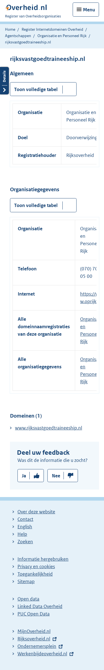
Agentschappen (18, 35)
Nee (56, 476)
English (24, 527)
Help (22, 534)
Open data (28, 599)
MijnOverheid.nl (33, 631)
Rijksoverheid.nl (33, 639)
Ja (24, 476)
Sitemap (26, 581)
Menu (89, 10)
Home (10, 29)
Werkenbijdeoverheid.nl (42, 654)
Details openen (4, 80)
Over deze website (36, 512)
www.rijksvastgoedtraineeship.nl (48, 428)
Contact (25, 519)
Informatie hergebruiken (43, 559)
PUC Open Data (33, 614)
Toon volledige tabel (36, 89)
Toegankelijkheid (35, 574)
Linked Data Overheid (39, 606)
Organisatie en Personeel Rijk (62, 35)
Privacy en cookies (36, 566)
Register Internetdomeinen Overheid (52, 29)
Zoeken (25, 542)
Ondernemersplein (36, 646)
